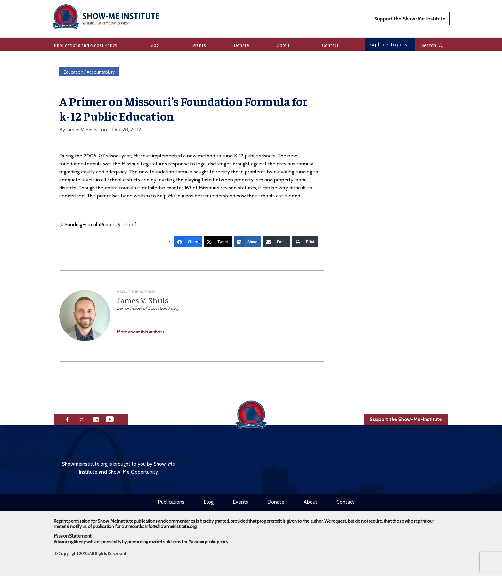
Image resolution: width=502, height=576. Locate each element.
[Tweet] (218, 241)
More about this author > (141, 332)
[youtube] (110, 419)
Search (432, 45)
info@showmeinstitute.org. (171, 526)
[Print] (305, 241)
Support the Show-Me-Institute (406, 419)
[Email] (276, 241)
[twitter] (81, 419)
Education (73, 72)
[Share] (188, 241)
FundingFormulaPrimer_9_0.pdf (97, 224)
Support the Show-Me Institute (409, 19)
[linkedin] (96, 419)
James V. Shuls (81, 129)
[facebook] (67, 419)
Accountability (101, 72)
